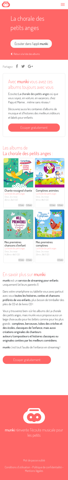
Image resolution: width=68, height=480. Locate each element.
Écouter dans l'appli (31, 44)
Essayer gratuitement (34, 127)
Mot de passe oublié (34, 460)
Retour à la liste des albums (25, 53)
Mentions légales (34, 471)
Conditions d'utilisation (17, 467)
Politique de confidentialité (47, 467)
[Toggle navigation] (63, 4)
